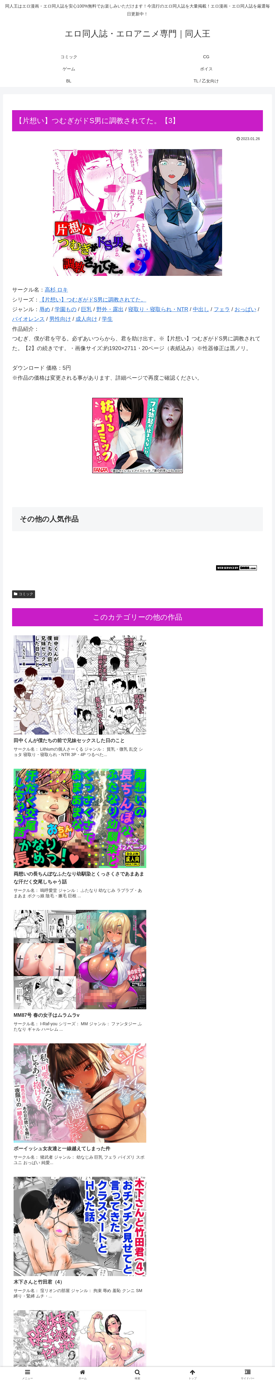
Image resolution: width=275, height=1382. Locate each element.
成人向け (86, 319)
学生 (107, 319)
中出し (201, 309)
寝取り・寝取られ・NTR (158, 309)
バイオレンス (28, 319)
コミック (23, 594)
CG (108, 1363)
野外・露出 (110, 309)
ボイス (143, 1363)
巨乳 (86, 309)
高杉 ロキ (56, 290)
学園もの (65, 309)
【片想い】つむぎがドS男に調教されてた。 (92, 300)
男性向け (60, 319)
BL (158, 1363)
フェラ (222, 309)
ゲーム (124, 1363)
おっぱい (245, 309)
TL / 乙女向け (180, 1363)
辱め (44, 309)
